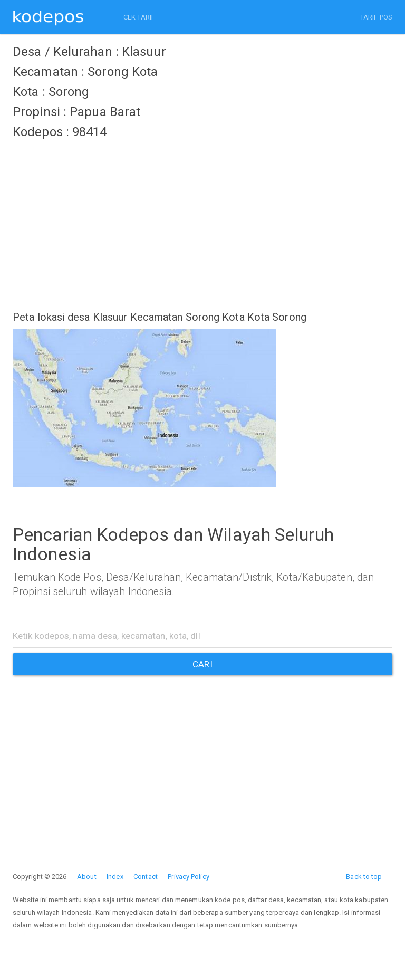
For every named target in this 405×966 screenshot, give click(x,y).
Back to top (364, 877)
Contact (145, 877)
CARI (202, 664)
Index (115, 877)
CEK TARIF (139, 17)
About (87, 877)
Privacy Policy (188, 877)
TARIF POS (376, 17)
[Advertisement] (202, 219)
